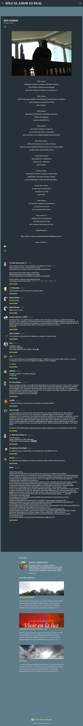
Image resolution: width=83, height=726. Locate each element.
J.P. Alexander (14, 288)
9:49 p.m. (22, 288)
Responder (13, 284)
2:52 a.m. (30, 317)
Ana (10, 356)
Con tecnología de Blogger (41, 719)
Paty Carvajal (14, 410)
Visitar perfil (32, 573)
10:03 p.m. (17, 467)
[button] (5, 27)
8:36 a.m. (29, 448)
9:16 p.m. (29, 263)
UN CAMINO (23, 661)
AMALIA (12, 371)
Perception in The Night (18, 448)
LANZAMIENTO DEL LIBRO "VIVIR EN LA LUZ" (33, 629)
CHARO (12, 400)
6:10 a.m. (22, 333)
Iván (11, 343)
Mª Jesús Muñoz (15, 382)
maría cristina (14, 333)
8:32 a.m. (15, 343)
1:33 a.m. (22, 297)
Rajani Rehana (14, 297)
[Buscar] (45, 3)
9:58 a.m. (15, 356)
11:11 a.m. (24, 382)
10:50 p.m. (30, 435)
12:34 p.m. (18, 400)
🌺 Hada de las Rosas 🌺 (18, 263)
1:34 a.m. (22, 307)
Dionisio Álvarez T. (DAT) (18, 317)
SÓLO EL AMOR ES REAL (23, 3)
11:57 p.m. (18, 458)
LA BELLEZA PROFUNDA (26, 597)
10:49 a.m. (18, 371)
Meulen (12, 458)
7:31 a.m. (22, 410)
